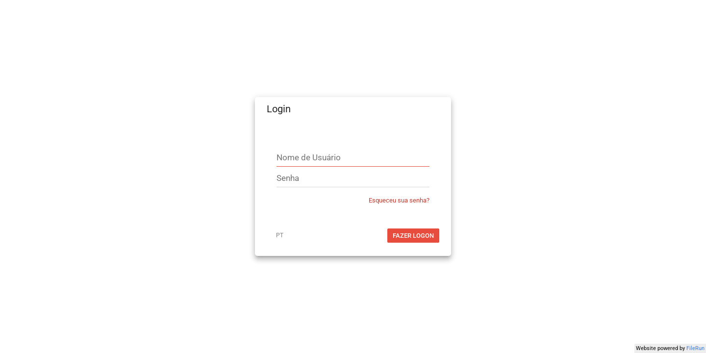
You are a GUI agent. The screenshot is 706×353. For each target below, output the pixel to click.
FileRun (695, 348)
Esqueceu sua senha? (399, 200)
